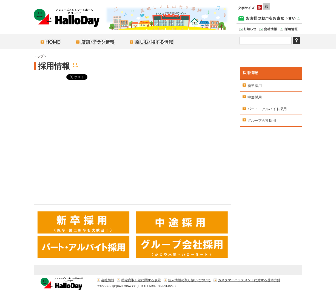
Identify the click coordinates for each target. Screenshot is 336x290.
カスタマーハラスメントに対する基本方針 (249, 280)
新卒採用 (254, 86)
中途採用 (254, 97)
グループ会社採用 (261, 120)
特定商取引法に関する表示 (141, 280)
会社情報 (107, 280)
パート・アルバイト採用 (267, 109)
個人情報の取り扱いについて (189, 280)
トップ (39, 56)
